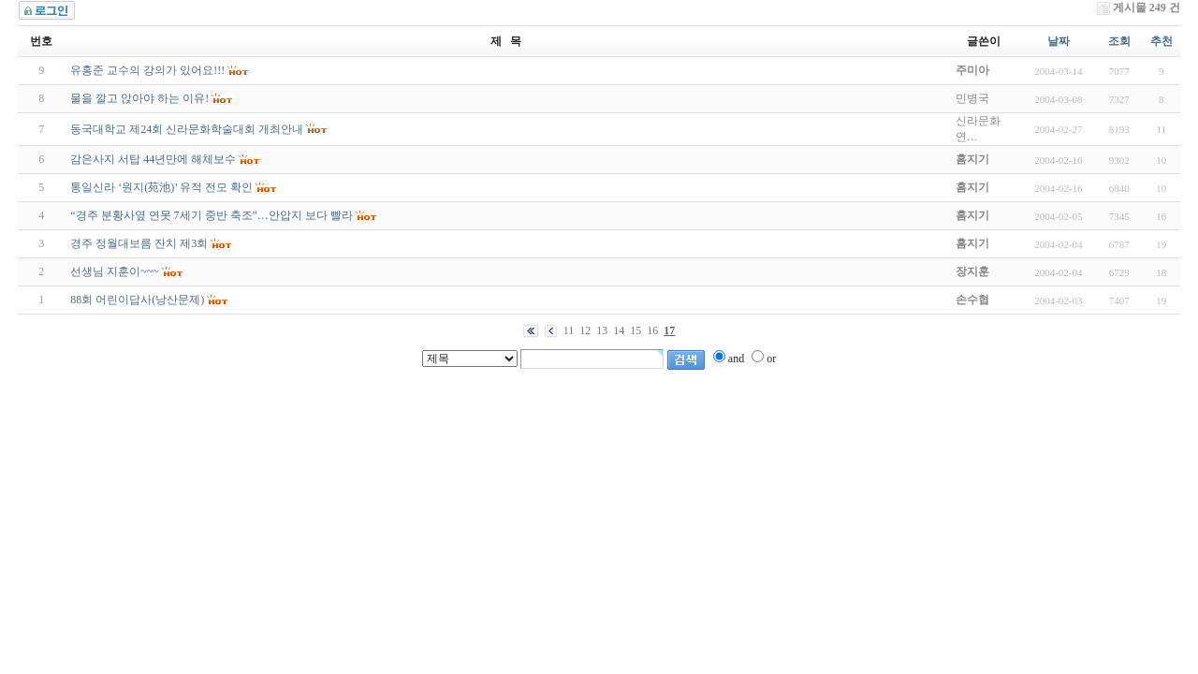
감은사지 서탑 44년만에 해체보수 (153, 159)
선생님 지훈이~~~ (114, 271)
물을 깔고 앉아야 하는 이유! (139, 98)
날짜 (1058, 41)
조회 (1119, 41)
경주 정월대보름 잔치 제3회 (139, 243)
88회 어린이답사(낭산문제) (137, 299)
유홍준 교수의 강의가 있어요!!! (147, 70)
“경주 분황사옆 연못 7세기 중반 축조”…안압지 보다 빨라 (211, 215)
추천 (1161, 41)
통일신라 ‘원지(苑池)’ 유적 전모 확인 (161, 187)
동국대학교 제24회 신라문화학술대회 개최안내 (186, 129)
